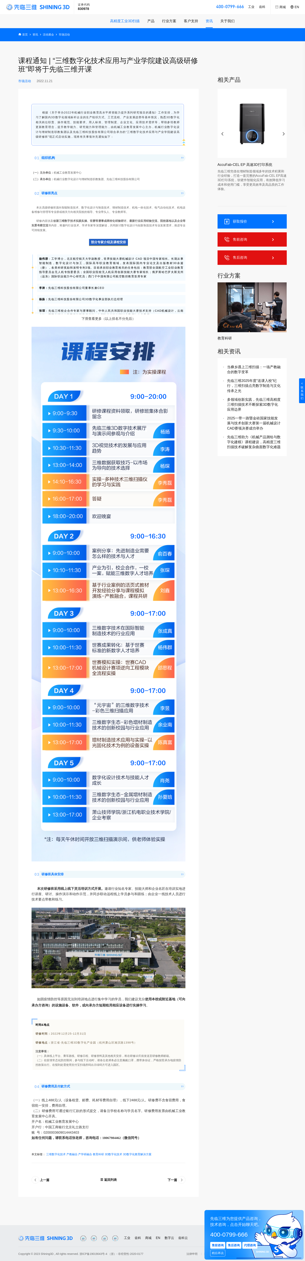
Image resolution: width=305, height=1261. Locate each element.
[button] (221, 132)
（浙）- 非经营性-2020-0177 (125, 1253)
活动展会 (48, 34)
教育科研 (225, 338)
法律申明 (192, 1253)
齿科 (262, 7)
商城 (148, 1238)
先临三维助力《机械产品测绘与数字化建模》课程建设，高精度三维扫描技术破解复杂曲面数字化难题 (254, 442)
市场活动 (64, 34)
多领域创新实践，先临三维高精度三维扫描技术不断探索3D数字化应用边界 (254, 404)
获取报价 (249, 221)
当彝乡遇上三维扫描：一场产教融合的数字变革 (254, 369)
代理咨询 (250, 1245)
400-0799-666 (230, 7)
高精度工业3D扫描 (125, 21)
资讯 (209, 21)
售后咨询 (249, 257)
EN (295, 7)
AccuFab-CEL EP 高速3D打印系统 (245, 165)
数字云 (169, 1238)
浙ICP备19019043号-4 (93, 1253)
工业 (251, 7)
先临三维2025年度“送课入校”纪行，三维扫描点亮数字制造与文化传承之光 (254, 386)
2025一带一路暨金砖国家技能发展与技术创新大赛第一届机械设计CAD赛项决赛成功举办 (254, 423)
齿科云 (183, 1238)
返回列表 (108, 1179)
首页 (25, 34)
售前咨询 (249, 239)
